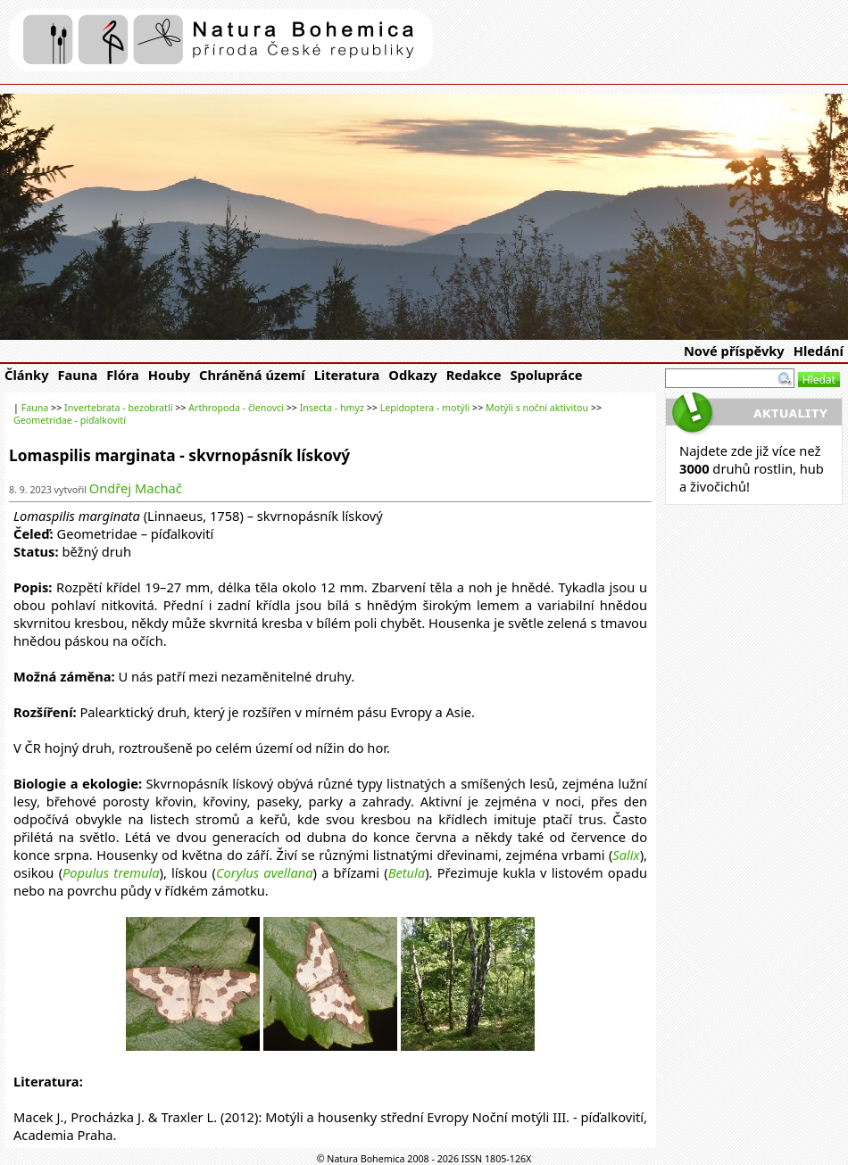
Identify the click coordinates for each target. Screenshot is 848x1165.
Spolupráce (546, 375)
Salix (625, 854)
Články (26, 375)
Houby (169, 375)
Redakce (474, 375)
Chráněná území (252, 375)
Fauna (78, 375)
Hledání (819, 350)
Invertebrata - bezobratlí (118, 407)
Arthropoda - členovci (236, 407)
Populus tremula (110, 872)
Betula (407, 872)
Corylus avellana (264, 872)
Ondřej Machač (135, 488)
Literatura (347, 375)
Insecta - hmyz (332, 407)
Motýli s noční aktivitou (537, 407)
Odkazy (412, 375)
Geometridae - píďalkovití (69, 420)
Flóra (122, 375)
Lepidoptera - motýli (425, 407)
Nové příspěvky (734, 350)
